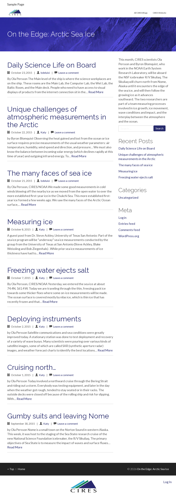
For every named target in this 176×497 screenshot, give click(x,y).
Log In (167, 482)
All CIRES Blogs (141, 13)
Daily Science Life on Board (51, 65)
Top (10, 469)
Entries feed (126, 223)
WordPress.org (128, 236)
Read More (95, 92)
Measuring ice (30, 222)
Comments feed (129, 230)
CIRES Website (159, 13)
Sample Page (15, 4)
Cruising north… (31, 367)
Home (21, 469)
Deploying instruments (44, 319)
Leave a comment (68, 72)
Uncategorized (128, 197)
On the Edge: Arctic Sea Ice (51, 34)
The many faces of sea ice (49, 173)
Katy (43, 132)
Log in (122, 217)
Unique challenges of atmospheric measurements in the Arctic (56, 117)
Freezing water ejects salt (48, 270)
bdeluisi (45, 72)
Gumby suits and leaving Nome (58, 416)
